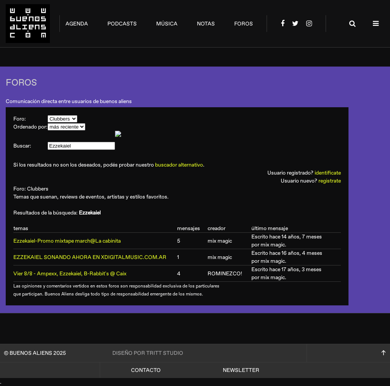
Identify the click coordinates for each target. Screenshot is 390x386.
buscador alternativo (179, 165)
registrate (329, 181)
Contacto (146, 370)
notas (206, 24)
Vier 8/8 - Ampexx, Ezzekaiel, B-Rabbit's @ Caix (69, 273)
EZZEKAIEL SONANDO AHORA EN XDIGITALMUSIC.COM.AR (89, 257)
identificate (328, 173)
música (166, 24)
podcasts (122, 24)
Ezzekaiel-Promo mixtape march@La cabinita (67, 241)
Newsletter (241, 370)
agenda (77, 24)
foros (243, 24)
